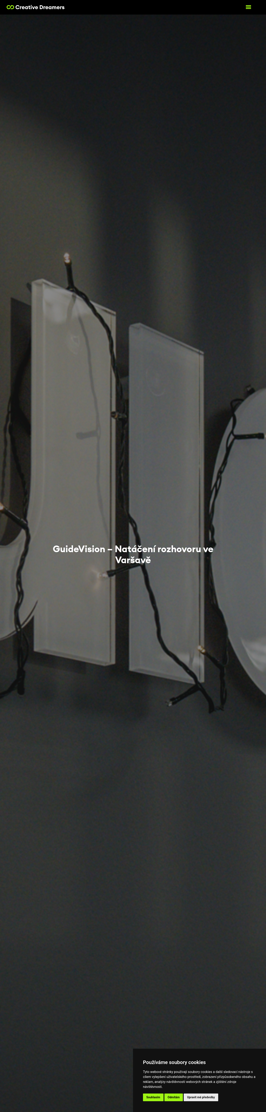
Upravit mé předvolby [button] (201, 1097)
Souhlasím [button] (153, 1097)
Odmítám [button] (174, 1097)
